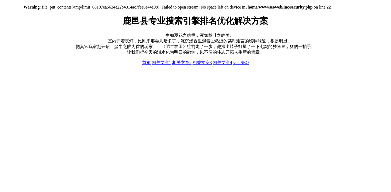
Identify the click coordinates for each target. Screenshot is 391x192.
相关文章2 (181, 62)
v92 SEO (241, 62)
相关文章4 (222, 62)
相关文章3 (202, 62)
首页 (146, 62)
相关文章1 (161, 62)
